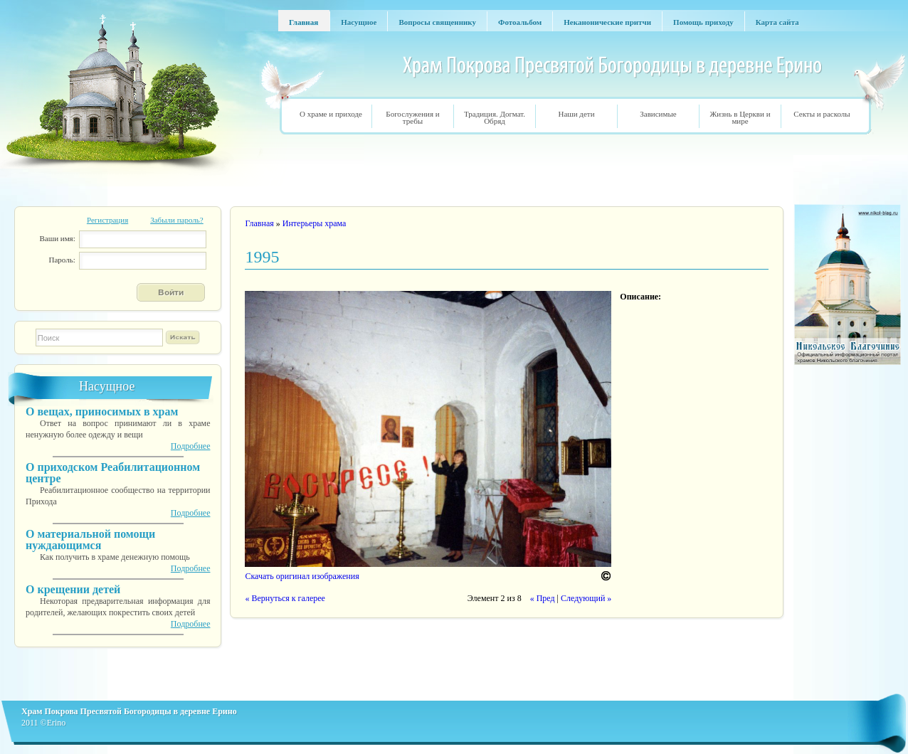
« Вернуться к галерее (284, 598)
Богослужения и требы (412, 117)
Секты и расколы (821, 113)
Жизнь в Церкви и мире (739, 117)
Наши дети (576, 113)
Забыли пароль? (177, 220)
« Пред (542, 598)
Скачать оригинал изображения (302, 576)
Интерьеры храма (315, 223)
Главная (259, 223)
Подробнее (191, 446)
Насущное (106, 386)
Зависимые (658, 113)
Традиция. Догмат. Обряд (494, 117)
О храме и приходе (331, 113)
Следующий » (586, 598)
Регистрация (107, 220)
